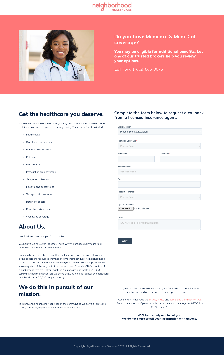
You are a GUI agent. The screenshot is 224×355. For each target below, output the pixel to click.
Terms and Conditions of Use (185, 299)
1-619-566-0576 (147, 69)
